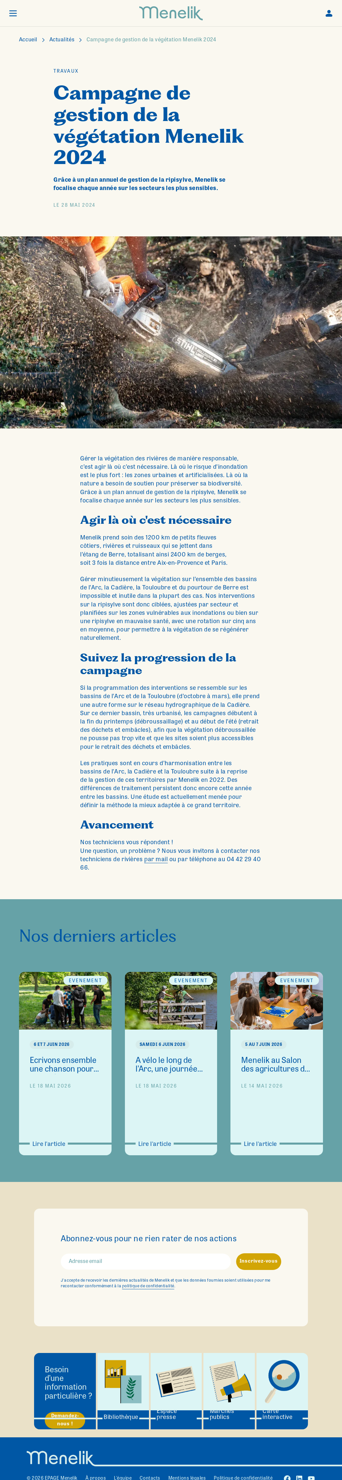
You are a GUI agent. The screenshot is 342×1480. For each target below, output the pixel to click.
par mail (156, 860)
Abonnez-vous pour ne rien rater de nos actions (148, 1239)
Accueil (28, 40)
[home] (171, 13)
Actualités (61, 40)
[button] (13, 13)
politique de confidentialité (148, 1286)
